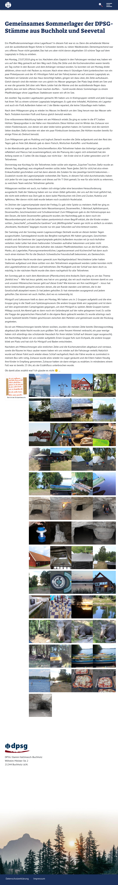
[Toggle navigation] (109, 5)
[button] (101, 5)
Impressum (39, 878)
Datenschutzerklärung (17, 878)
